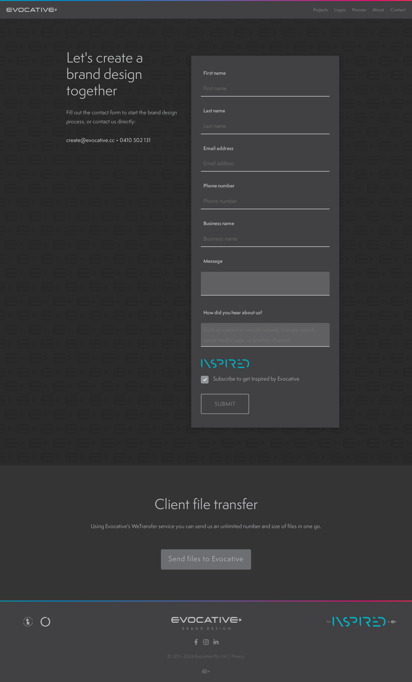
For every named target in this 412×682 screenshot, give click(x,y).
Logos (340, 10)
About (378, 10)
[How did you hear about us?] (265, 335)
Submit (225, 403)
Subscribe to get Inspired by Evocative (255, 378)
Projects (320, 10)
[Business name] (265, 239)
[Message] (265, 284)
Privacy (238, 656)
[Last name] (265, 126)
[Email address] (265, 164)
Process (359, 10)
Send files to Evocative (206, 554)
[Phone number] (265, 201)
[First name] (265, 89)
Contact (398, 10)
